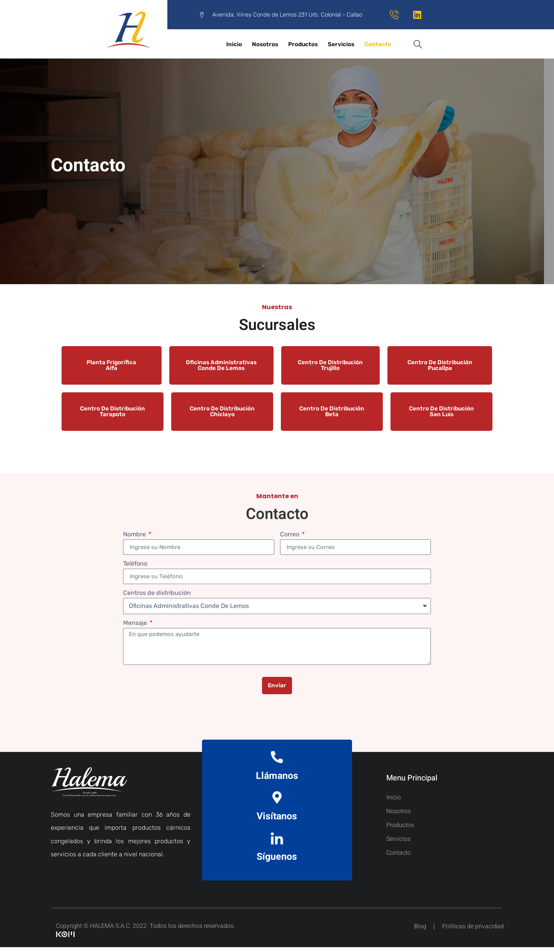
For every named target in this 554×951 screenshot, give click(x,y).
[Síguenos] (277, 841)
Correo (290, 534)
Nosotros (265, 44)
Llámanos (277, 777)
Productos (303, 44)
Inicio (234, 44)
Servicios (341, 44)
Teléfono (135, 564)
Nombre (135, 534)
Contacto (377, 44)
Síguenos (277, 861)
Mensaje (136, 623)
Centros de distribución (157, 593)
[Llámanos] (277, 758)
